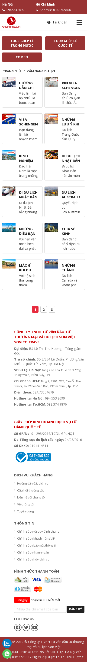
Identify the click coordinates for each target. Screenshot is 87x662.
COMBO (22, 57)
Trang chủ (12, 71)
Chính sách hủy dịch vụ (31, 559)
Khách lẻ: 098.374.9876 (53, 10)
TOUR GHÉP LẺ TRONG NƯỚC (21, 43)
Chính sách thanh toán (31, 552)
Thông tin (24, 523)
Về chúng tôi (24, 504)
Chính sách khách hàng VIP (34, 538)
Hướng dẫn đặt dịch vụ (31, 483)
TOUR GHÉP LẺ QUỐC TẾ (65, 43)
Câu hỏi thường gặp (29, 490)
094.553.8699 (13, 10)
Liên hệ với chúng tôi (29, 497)
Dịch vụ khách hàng (33, 475)
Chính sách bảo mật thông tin (36, 545)
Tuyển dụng (24, 511)
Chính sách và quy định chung (36, 531)
